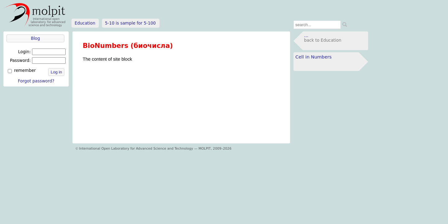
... (306, 35)
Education (85, 23)
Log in (56, 72)
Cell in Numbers (313, 56)
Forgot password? (36, 81)
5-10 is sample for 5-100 (130, 23)
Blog (35, 38)
